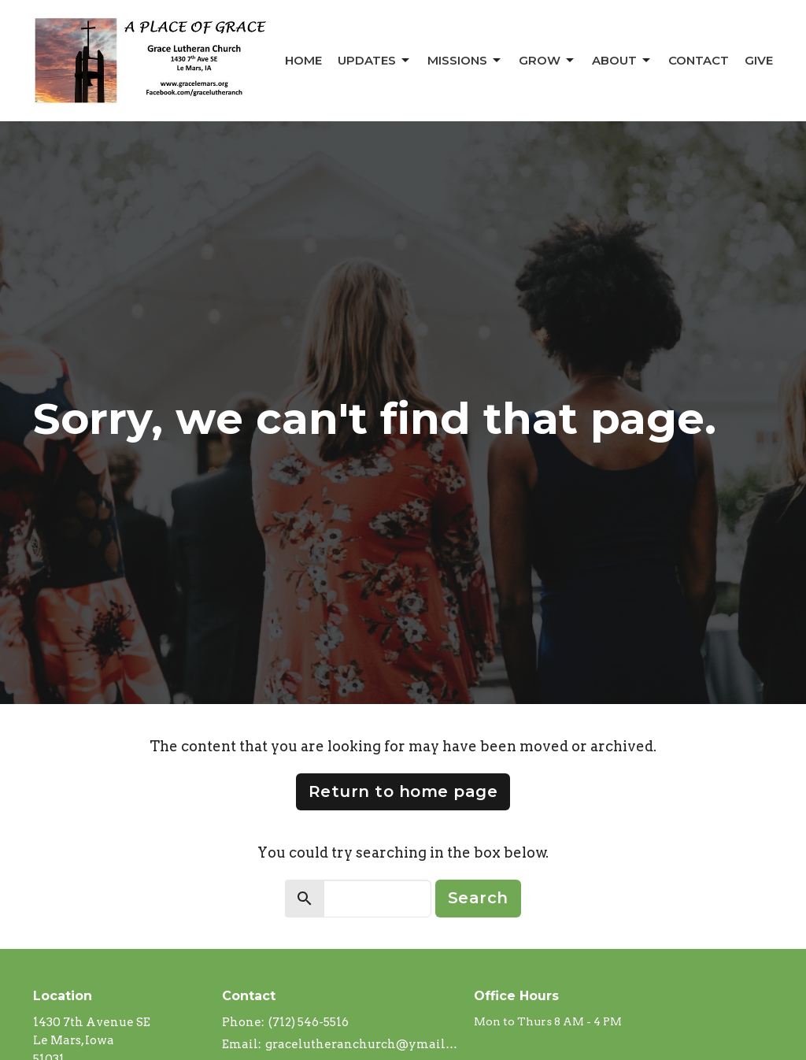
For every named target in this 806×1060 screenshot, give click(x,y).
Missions (465, 61)
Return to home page (403, 791)
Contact (698, 60)
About (622, 61)
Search (478, 897)
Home (303, 60)
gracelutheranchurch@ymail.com (361, 1044)
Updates (375, 61)
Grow (547, 61)
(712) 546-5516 (308, 1022)
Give (759, 60)
